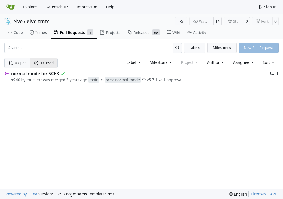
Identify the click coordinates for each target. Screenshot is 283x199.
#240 (15, 79)
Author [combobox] (215, 62)
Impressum (87, 6)
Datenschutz (56, 6)
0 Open (18, 63)
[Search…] (177, 48)
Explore (30, 6)
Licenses (258, 194)
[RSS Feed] (181, 21)
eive (18, 21)
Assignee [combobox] (243, 62)
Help (110, 6)
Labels (194, 47)
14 (217, 21)
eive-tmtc (38, 21)
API (273, 194)
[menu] (269, 62)
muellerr (34, 79)
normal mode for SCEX (35, 73)
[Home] (10, 7)
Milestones (222, 47)
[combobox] (134, 62)
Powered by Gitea (21, 194)
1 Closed (44, 63)
